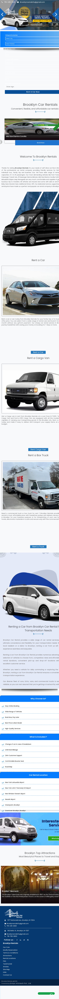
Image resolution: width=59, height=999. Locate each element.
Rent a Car (38, 348)
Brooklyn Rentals (10, 939)
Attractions (7, 951)
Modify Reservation (10, 946)
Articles (6, 962)
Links (4, 968)
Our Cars (6, 943)
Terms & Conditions (10, 948)
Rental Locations (9, 954)
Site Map (6, 965)
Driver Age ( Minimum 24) (12, 79)
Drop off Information (12, 55)
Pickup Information (11, 31)
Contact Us (7, 971)
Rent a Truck (38, 542)
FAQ (4, 957)
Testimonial (7, 960)
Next (55, 13)
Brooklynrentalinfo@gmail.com (32, 2)
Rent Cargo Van (38, 445)
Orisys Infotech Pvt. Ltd (20, 979)
